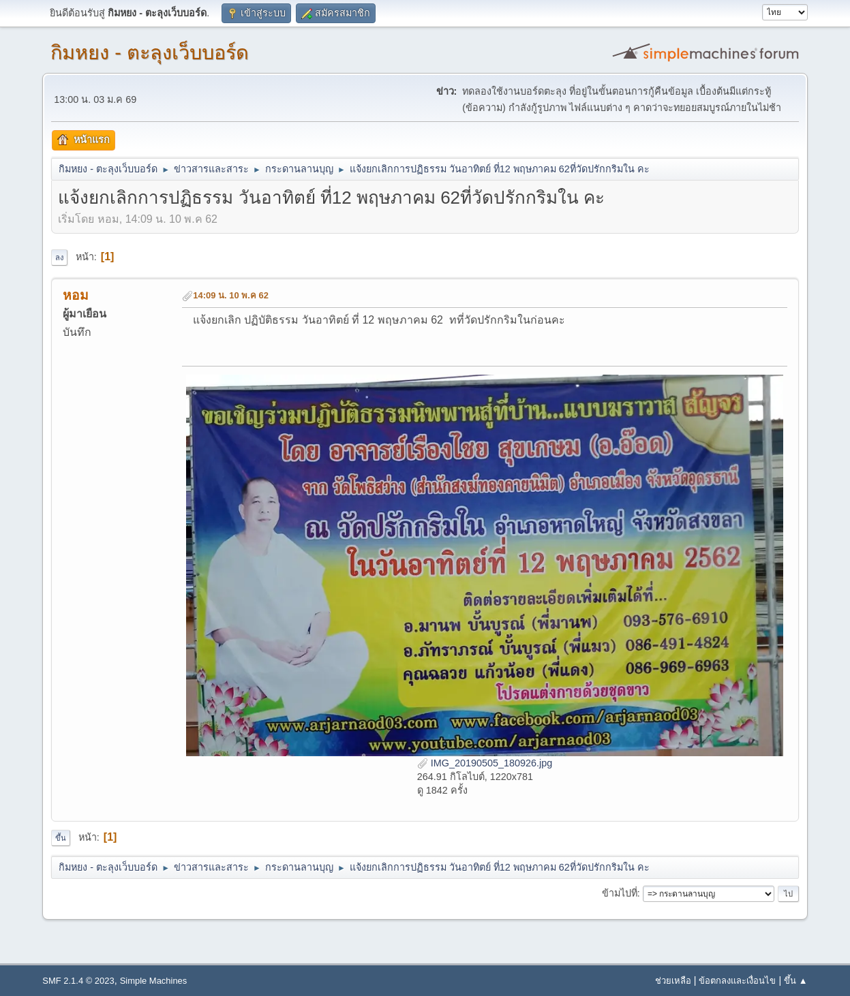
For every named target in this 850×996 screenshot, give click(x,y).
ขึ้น (60, 838)
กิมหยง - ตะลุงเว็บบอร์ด (149, 52)
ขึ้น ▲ (795, 981)
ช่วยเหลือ (673, 981)
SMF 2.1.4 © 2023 (78, 981)
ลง (59, 257)
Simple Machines (153, 981)
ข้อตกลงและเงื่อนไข (737, 981)
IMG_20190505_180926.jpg (484, 763)
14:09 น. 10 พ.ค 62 (231, 295)
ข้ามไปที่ (619, 893)
